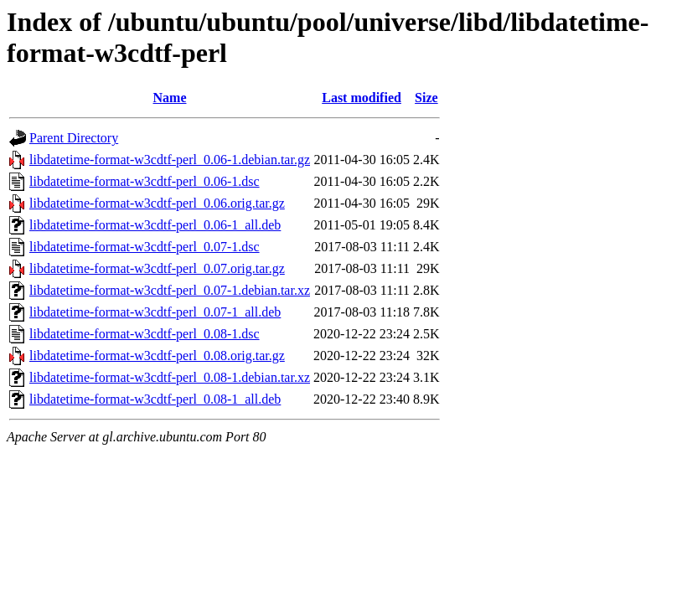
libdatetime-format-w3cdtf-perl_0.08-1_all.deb (155, 399)
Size (426, 97)
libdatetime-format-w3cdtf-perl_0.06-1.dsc (144, 181)
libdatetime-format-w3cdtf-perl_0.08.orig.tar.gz (157, 355)
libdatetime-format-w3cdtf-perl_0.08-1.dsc (144, 334)
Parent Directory (73, 138)
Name (170, 97)
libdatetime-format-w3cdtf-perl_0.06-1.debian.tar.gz (169, 159)
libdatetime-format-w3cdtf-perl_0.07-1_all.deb (155, 312)
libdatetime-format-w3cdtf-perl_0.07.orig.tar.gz (157, 268)
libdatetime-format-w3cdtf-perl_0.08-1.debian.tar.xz (169, 377)
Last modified (361, 97)
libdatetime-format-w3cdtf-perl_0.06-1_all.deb (155, 225)
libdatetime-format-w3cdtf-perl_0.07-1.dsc (144, 247)
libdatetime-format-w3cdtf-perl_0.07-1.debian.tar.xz (169, 290)
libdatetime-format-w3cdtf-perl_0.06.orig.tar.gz (157, 203)
